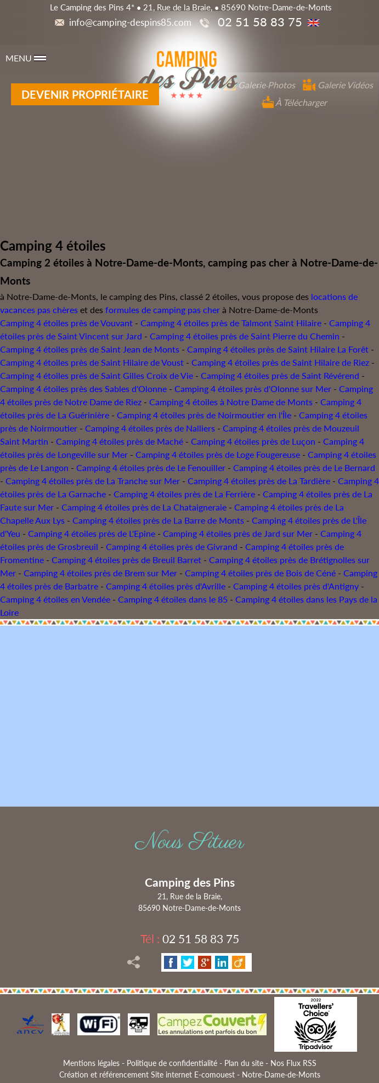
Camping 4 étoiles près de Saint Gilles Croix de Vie (96, 375)
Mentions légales (91, 1063)
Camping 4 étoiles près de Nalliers (150, 428)
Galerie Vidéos (338, 85)
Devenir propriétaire (85, 94)
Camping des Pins (190, 882)
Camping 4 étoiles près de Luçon (253, 441)
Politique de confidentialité (172, 1063)
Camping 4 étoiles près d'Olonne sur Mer (252, 388)
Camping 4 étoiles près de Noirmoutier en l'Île (204, 415)
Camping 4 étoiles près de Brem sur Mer (100, 573)
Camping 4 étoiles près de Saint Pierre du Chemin (245, 336)
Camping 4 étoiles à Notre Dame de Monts (231, 401)
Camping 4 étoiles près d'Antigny (296, 586)
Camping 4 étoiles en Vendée (55, 599)
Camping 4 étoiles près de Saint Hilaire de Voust (92, 362)
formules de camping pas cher (162, 309)
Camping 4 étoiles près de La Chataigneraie (144, 507)
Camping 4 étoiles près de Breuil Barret (126, 559)
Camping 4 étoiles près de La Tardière (259, 480)
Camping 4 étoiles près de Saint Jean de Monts (89, 349)
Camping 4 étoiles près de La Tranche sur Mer (92, 480)
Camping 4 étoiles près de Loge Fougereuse (217, 454)
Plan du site (243, 1063)
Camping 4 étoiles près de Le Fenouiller (150, 467)
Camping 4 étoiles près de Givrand (171, 546)
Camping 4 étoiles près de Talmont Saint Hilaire (230, 322)
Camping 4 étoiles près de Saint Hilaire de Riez (280, 362)
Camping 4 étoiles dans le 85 (173, 599)
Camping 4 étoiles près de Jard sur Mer (238, 533)
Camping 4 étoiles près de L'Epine (91, 533)
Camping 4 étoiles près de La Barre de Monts (158, 520)
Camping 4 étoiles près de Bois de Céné (260, 573)
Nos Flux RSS (293, 1063)
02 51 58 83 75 (189, 938)
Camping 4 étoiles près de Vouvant (66, 322)
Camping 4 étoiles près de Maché (119, 441)
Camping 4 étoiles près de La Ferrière (184, 494)
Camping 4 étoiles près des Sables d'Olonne (83, 388)
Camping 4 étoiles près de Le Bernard (304, 467)
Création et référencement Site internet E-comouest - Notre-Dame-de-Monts (189, 1074)
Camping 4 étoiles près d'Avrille (165, 586)
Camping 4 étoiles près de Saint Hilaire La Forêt (278, 349)
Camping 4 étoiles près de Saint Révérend (280, 375)
